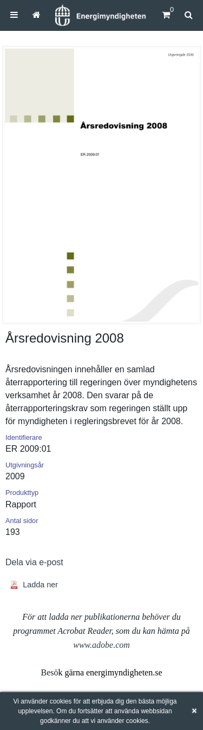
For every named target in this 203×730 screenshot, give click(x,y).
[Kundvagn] (166, 14)
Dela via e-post (34, 562)
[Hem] (100, 15)
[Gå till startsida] (37, 14)
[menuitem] (14, 14)
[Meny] (14, 14)
